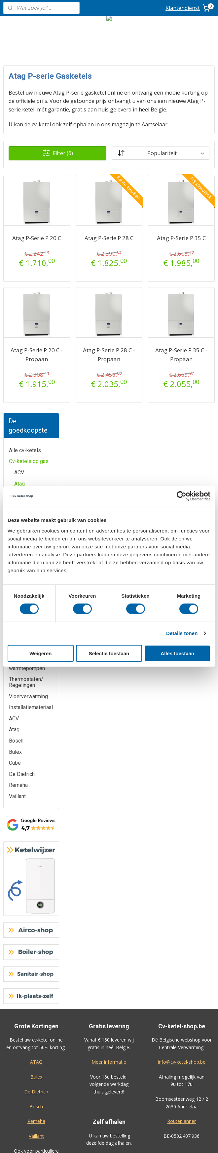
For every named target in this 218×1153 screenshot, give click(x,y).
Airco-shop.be (109, 971)
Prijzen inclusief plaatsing (36, 1038)
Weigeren (40, 653)
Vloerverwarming (28, 349)
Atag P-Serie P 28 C (140, 268)
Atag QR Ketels (28, 173)
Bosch (21, 203)
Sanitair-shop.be (109, 1016)
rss (123, 1140)
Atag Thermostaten (35, 190)
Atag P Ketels (35, 147)
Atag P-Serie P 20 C (88, 268)
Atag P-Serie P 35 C (191, 268)
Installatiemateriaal (31, 360)
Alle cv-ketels (25, 103)
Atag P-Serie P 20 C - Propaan (88, 393)
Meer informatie (108, 715)
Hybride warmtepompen (27, 318)
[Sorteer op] (176, 178)
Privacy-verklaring (108, 1083)
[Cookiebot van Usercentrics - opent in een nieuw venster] (181, 496)
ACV (19, 125)
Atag (19, 136)
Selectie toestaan (109, 653)
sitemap (110, 1140)
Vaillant (22, 259)
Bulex (20, 215)
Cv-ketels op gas (29, 114)
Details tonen (182, 633)
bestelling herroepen (149, 1140)
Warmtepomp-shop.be (109, 1001)
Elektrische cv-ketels (26, 290)
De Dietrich (27, 237)
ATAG (36, 715)
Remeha (23, 248)
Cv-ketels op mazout (24, 273)
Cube (20, 226)
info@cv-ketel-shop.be (181, 715)
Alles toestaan (177, 653)
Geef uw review (181, 855)
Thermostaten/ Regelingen (26, 335)
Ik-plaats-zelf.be (109, 1031)
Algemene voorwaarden (108, 1068)
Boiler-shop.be (109, 986)
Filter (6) (104, 179)
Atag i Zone (32, 158)
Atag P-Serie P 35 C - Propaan (191, 393)
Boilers (17, 304)
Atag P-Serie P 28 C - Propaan (140, 393)
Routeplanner (181, 774)
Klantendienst (182, 8)
